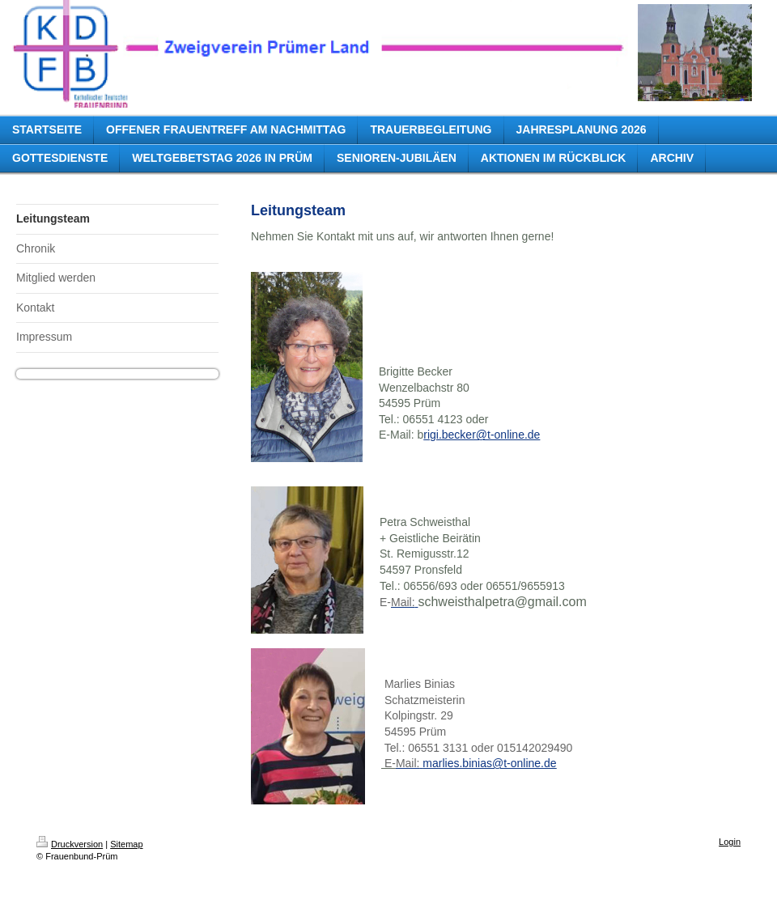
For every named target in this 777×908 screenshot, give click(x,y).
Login (730, 841)
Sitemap (126, 844)
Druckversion (69, 844)
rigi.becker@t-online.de (481, 434)
